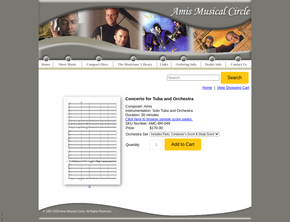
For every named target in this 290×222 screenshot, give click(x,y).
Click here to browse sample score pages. (159, 119)
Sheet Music (67, 64)
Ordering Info (186, 64)
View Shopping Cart (233, 87)
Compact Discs (97, 64)
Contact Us (239, 64)
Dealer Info (213, 64)
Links (164, 64)
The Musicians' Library (134, 64)
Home (45, 64)
